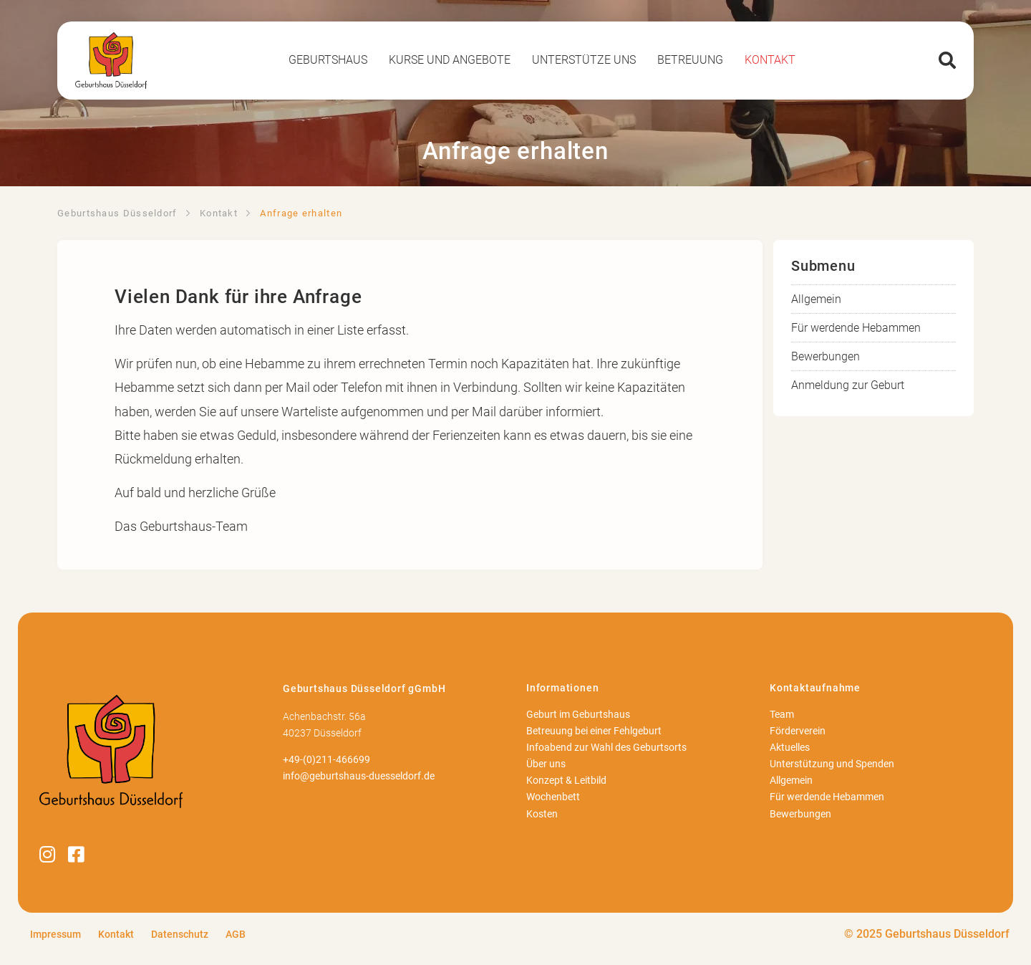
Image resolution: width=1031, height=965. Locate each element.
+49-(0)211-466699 (326, 760)
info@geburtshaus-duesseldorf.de (359, 776)
